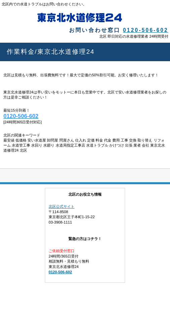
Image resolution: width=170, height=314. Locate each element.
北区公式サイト (61, 206)
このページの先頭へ (143, 157)
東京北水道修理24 (85, 17)
